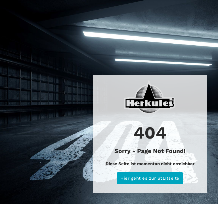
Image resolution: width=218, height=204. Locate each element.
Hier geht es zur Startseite (149, 178)
